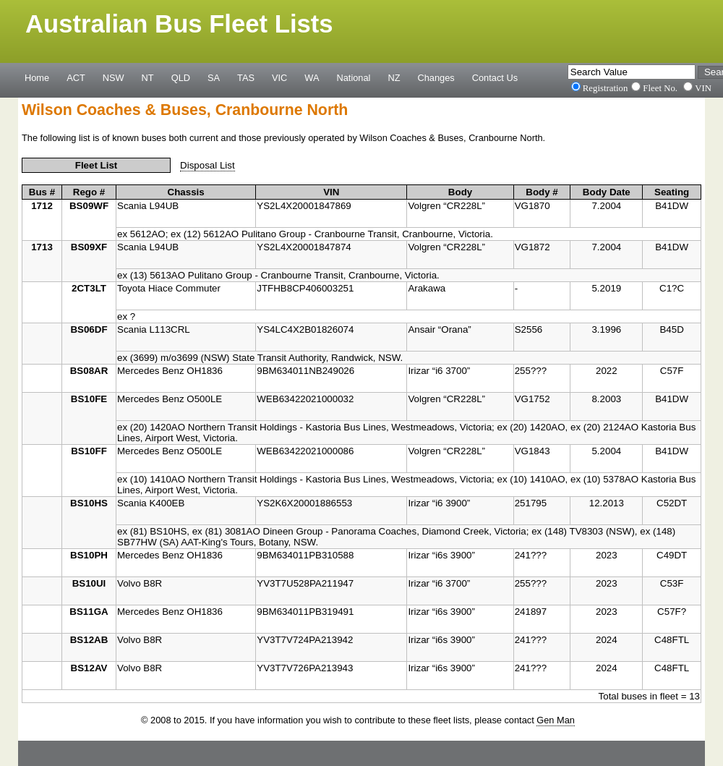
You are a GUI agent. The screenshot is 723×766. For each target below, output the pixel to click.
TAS (245, 77)
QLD (180, 77)
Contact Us (495, 77)
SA (214, 77)
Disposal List (207, 165)
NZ (394, 77)
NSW (113, 77)
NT (148, 77)
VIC (279, 77)
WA (311, 77)
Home (37, 77)
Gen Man (555, 720)
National (354, 77)
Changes (436, 77)
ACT (76, 77)
